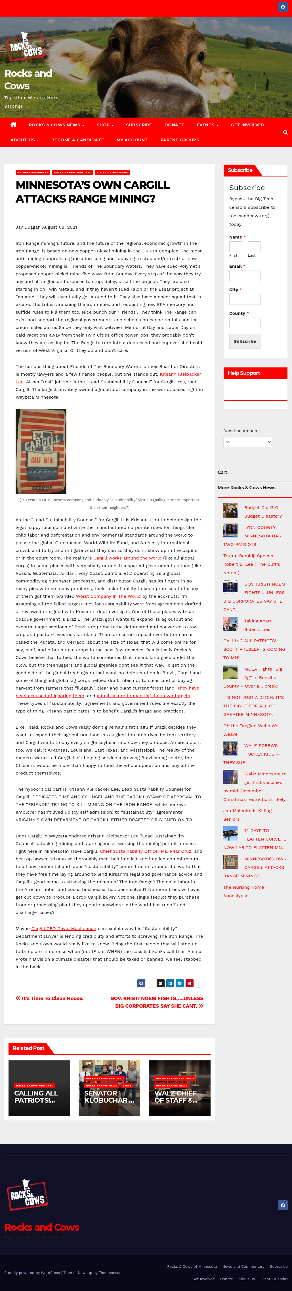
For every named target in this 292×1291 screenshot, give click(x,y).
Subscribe (139, 124)
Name (237, 237)
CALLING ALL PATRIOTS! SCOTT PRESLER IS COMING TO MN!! (254, 649)
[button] (285, 132)
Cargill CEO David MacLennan (63, 928)
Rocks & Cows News (55, 124)
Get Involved (247, 124)
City (235, 289)
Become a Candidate (77, 140)
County (239, 313)
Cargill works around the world (127, 558)
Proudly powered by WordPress (32, 1273)
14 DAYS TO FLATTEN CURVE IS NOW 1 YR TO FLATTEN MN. (255, 839)
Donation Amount (241, 430)
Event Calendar (274, 1279)
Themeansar (110, 1273)
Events (206, 124)
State (127, 1085)
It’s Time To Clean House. (50, 998)
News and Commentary (243, 1266)
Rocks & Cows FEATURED (72, 172)
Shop (104, 124)
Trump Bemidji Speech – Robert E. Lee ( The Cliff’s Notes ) (251, 564)
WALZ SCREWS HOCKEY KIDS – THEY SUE (251, 754)
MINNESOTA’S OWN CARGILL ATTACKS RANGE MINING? (255, 867)
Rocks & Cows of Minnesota (192, 1266)
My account (132, 140)
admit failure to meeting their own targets (143, 695)
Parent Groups (180, 140)
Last (251, 255)
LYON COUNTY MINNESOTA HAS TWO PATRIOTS (252, 536)
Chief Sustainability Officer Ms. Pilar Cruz (145, 851)
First (233, 255)
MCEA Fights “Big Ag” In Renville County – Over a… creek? (252, 677)
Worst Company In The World (109, 596)
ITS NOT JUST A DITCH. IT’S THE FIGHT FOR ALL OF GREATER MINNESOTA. (253, 706)
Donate (174, 124)
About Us (23, 140)
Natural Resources (33, 172)
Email (237, 266)
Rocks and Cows (41, 1227)
